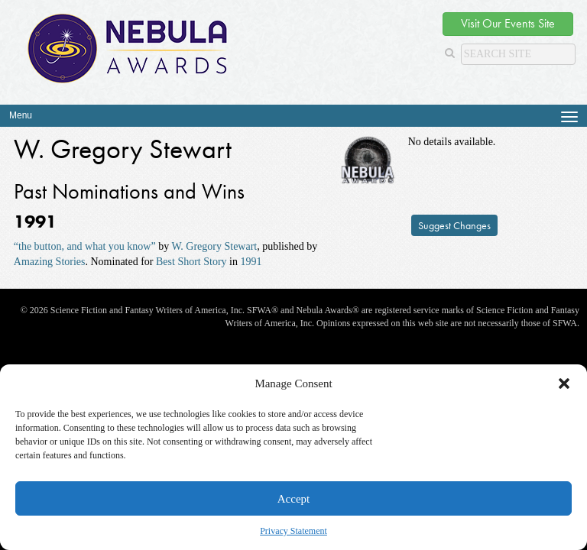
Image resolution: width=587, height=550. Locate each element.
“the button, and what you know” (85, 246)
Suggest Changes (454, 225)
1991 (251, 261)
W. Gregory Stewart (214, 246)
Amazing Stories (50, 261)
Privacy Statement (293, 531)
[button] (564, 383)
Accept (293, 499)
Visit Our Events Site (508, 23)
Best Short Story (191, 261)
